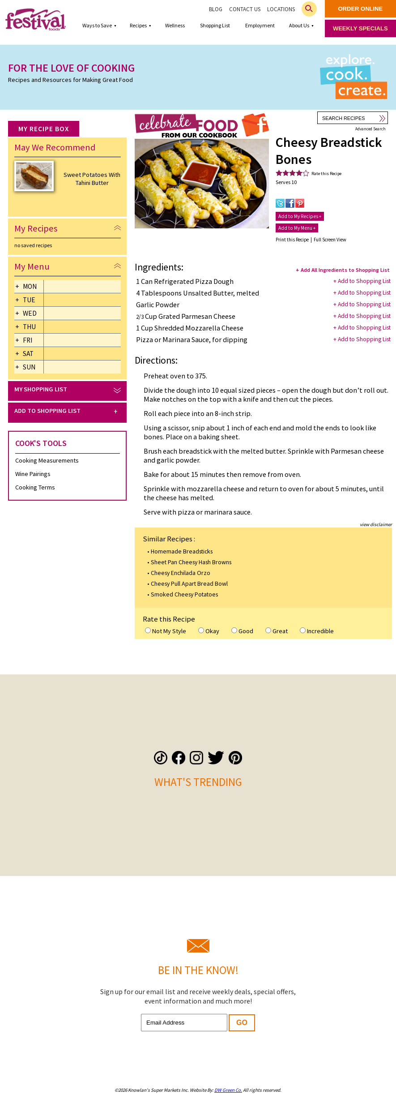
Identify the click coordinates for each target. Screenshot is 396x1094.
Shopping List (215, 25)
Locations (281, 9)
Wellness (175, 25)
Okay (208, 631)
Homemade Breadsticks (182, 551)
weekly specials (360, 28)
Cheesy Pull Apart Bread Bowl (189, 583)
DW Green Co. (228, 1090)
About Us (299, 25)
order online (360, 8)
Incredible (317, 631)
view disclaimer (376, 524)
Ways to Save (97, 25)
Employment (260, 25)
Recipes (138, 25)
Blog (215, 9)
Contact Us (244, 9)
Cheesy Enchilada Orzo (180, 573)
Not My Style (165, 631)
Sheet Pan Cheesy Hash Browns (191, 562)
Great (276, 631)
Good (242, 631)
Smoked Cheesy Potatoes (184, 594)
